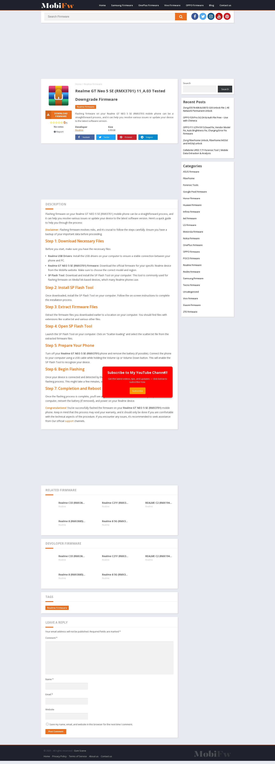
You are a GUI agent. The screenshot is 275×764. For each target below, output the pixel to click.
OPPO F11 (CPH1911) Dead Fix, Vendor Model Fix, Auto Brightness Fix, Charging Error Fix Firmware (206, 131)
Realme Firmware (93, 84)
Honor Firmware (191, 199)
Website (49, 713)
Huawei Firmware (192, 205)
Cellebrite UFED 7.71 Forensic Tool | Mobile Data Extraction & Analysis (205, 152)
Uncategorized (191, 292)
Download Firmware (56, 115)
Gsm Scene (80, 753)
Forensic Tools (190, 185)
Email (49, 698)
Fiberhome (188, 179)
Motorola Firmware (193, 232)
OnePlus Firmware (148, 5)
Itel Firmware (190, 219)
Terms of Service (78, 759)
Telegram (143, 139)
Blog (211, 5)
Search (187, 83)
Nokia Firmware (191, 239)
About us (94, 759)
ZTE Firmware (190, 312)
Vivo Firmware (172, 5)
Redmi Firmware (191, 272)
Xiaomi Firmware (192, 305)
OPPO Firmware (195, 5)
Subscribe (137, 390)
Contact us (225, 5)
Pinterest (126, 141)
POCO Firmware (191, 259)
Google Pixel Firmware (195, 192)
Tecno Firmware (191, 285)
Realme (79, 130)
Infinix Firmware (191, 212)
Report (58, 132)
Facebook (80, 139)
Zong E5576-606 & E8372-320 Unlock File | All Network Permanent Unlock (206, 110)
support (69, 425)
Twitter (104, 141)
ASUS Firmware (191, 172)
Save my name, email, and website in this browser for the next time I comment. (91, 728)
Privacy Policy (59, 759)
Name (49, 683)
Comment (51, 642)
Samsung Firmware (122, 5)
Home (102, 5)
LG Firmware (189, 225)
